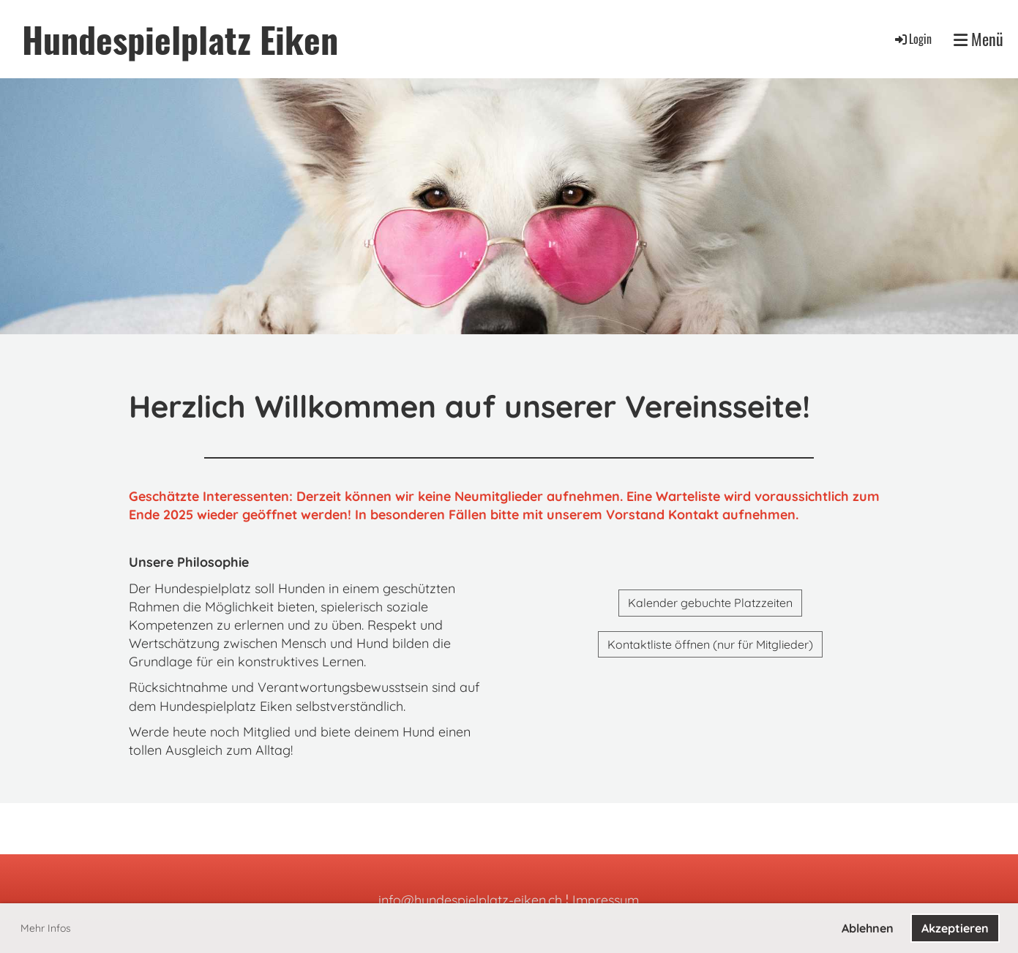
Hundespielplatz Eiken (180, 39)
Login (912, 39)
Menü (978, 39)
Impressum (605, 900)
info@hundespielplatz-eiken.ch (470, 900)
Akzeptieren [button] (955, 928)
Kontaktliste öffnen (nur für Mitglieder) (710, 644)
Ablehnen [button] (868, 928)
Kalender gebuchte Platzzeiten (710, 602)
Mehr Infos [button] (45, 928)
